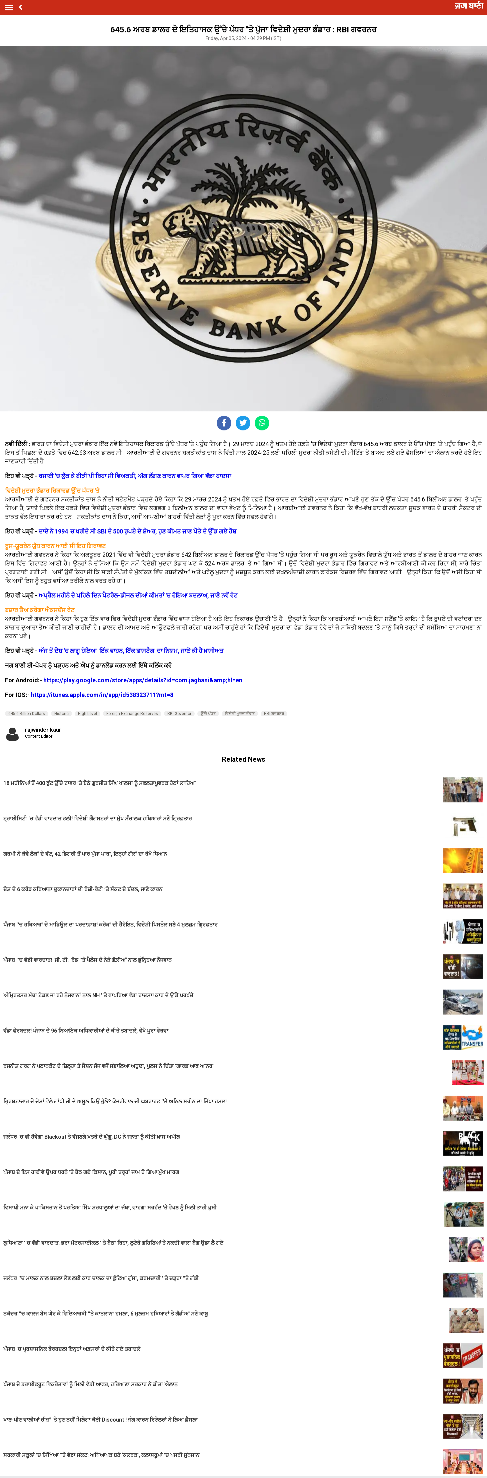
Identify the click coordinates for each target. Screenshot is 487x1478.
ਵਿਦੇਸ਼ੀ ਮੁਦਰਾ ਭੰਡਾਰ (240, 713)
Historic (61, 713)
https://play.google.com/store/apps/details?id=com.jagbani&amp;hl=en (142, 680)
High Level (87, 713)
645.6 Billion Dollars (26, 713)
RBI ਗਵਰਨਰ (274, 713)
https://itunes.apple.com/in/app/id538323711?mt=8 (102, 694)
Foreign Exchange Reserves (132, 713)
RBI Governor (179, 713)
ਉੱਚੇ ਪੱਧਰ (208, 713)
